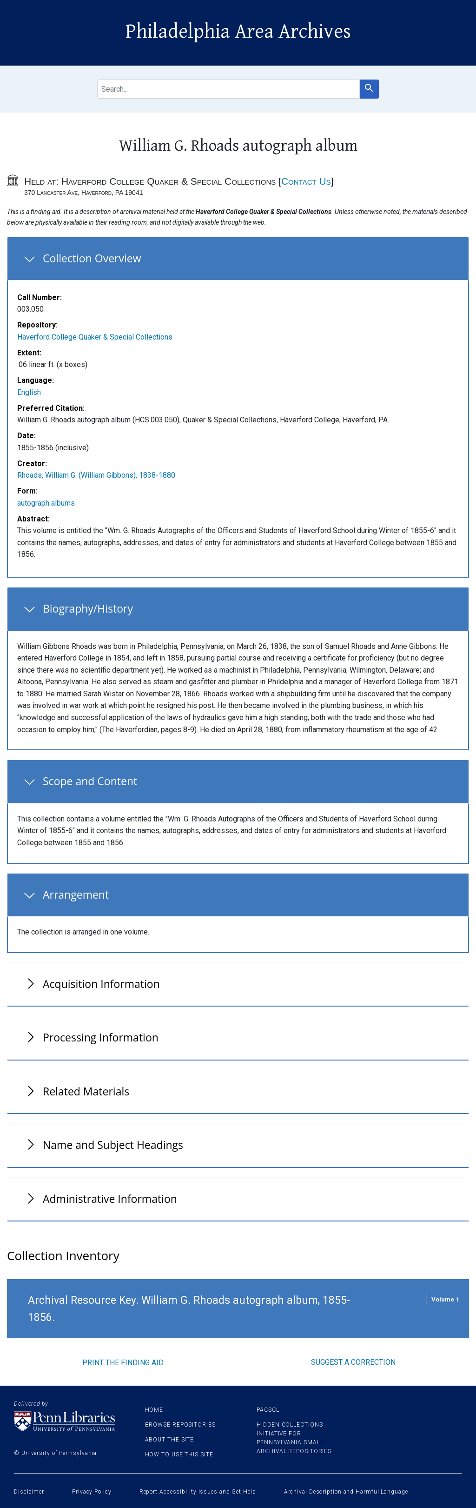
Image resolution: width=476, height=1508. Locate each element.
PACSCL (268, 1410)
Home (154, 1410)
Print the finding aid (123, 1362)
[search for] (228, 89)
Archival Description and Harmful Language (346, 1491)
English (29, 392)
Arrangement (76, 894)
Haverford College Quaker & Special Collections (94, 337)
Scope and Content (90, 781)
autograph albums (46, 503)
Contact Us (306, 181)
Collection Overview (92, 258)
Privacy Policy (92, 1491)
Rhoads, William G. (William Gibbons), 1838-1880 (96, 475)
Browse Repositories (180, 1424)
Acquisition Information (101, 983)
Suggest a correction (353, 1362)
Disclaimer (29, 1491)
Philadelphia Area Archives (238, 31)
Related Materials (86, 1091)
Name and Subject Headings (113, 1144)
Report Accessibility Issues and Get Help (197, 1491)
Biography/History (88, 608)
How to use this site (179, 1454)
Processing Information (101, 1037)
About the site (169, 1439)
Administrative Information (110, 1198)
